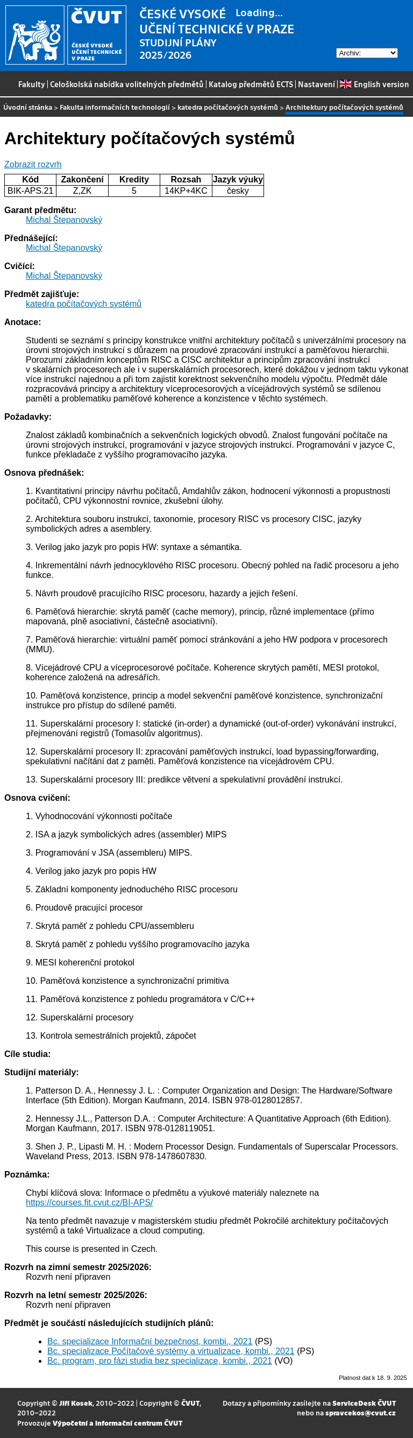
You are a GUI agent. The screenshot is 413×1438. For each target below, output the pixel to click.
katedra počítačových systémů (227, 107)
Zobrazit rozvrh (33, 164)
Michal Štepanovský (64, 219)
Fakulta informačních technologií (115, 107)
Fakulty (31, 84)
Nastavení (316, 84)
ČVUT (190, 1403)
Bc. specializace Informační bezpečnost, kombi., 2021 (150, 1341)
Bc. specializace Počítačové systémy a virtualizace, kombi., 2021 (171, 1351)
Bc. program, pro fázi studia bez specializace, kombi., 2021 (159, 1360)
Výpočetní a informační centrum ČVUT (117, 1423)
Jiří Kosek (75, 1403)
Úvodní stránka (27, 107)
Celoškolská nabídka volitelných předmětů (127, 84)
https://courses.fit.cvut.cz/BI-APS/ (89, 1202)
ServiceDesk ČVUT (364, 1403)
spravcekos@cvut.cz (360, 1412)
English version (374, 84)
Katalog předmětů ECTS (251, 84)
